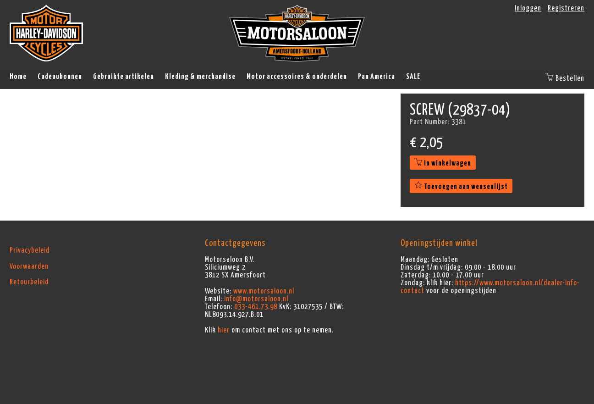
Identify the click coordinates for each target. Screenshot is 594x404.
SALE (413, 76)
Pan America (376, 76)
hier (224, 330)
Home (18, 76)
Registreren (566, 8)
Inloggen (528, 8)
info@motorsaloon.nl (256, 299)
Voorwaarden (29, 266)
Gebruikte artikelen (123, 76)
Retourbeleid (29, 282)
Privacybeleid (30, 250)
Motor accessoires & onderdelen (297, 76)
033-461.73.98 (255, 306)
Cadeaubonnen (60, 76)
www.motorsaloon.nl (263, 291)
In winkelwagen (442, 163)
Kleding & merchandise (200, 76)
